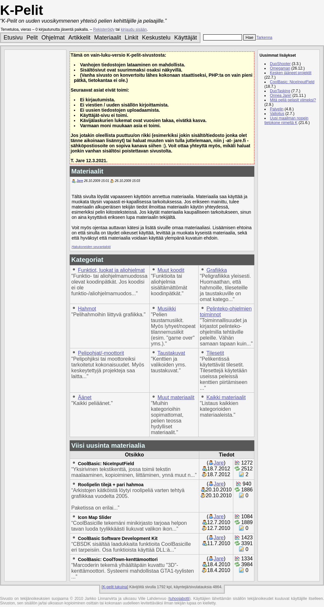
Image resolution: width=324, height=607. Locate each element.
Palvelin (277, 109)
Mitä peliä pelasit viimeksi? (293, 100)
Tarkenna (264, 37)
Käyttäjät (185, 37)
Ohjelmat (53, 37)
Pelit (32, 37)
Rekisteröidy (104, 29)
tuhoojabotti (179, 598)
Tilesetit (215, 353)
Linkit (131, 37)
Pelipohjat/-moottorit (101, 353)
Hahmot (87, 308)
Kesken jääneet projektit (290, 73)
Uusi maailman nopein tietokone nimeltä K (286, 120)
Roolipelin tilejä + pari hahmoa (111, 484)
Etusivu (13, 37)
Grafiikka (216, 270)
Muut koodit (170, 270)
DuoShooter (280, 64)
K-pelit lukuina (115, 587)
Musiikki (166, 308)
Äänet (84, 397)
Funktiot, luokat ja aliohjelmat (111, 270)
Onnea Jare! (280, 95)
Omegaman (280, 68)
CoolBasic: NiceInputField (106, 463)
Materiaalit (107, 37)
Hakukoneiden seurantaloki (91, 247)
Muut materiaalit (175, 397)
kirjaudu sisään (134, 29)
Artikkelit (79, 37)
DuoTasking (280, 91)
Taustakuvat (171, 353)
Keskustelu (156, 37)
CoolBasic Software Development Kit (117, 538)
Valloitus (277, 113)
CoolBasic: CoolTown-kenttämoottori (117, 559)
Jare (79, 181)
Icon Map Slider (94, 517)
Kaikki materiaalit (226, 397)
